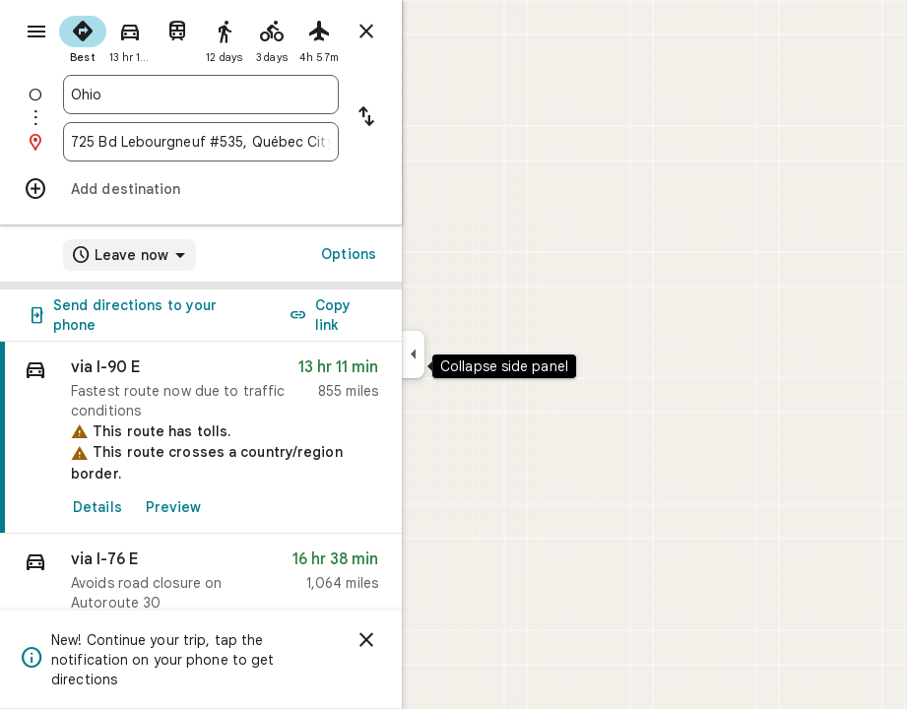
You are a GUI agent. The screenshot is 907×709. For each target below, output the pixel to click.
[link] (201, 438)
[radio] (82, 37)
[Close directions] (366, 31)
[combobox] (201, 94)
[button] (201, 585)
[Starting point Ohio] (201, 94)
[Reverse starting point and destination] (366, 118)
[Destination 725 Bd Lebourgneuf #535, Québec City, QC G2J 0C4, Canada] (201, 142)
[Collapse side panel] (413, 354)
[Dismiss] (366, 640)
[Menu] (36, 31)
